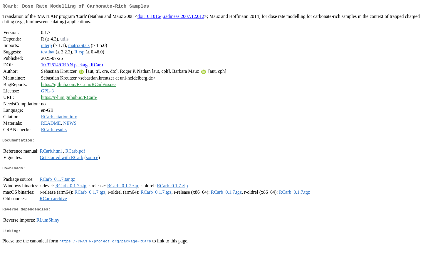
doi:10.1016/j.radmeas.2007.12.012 (170, 17)
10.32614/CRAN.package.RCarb (72, 65)
